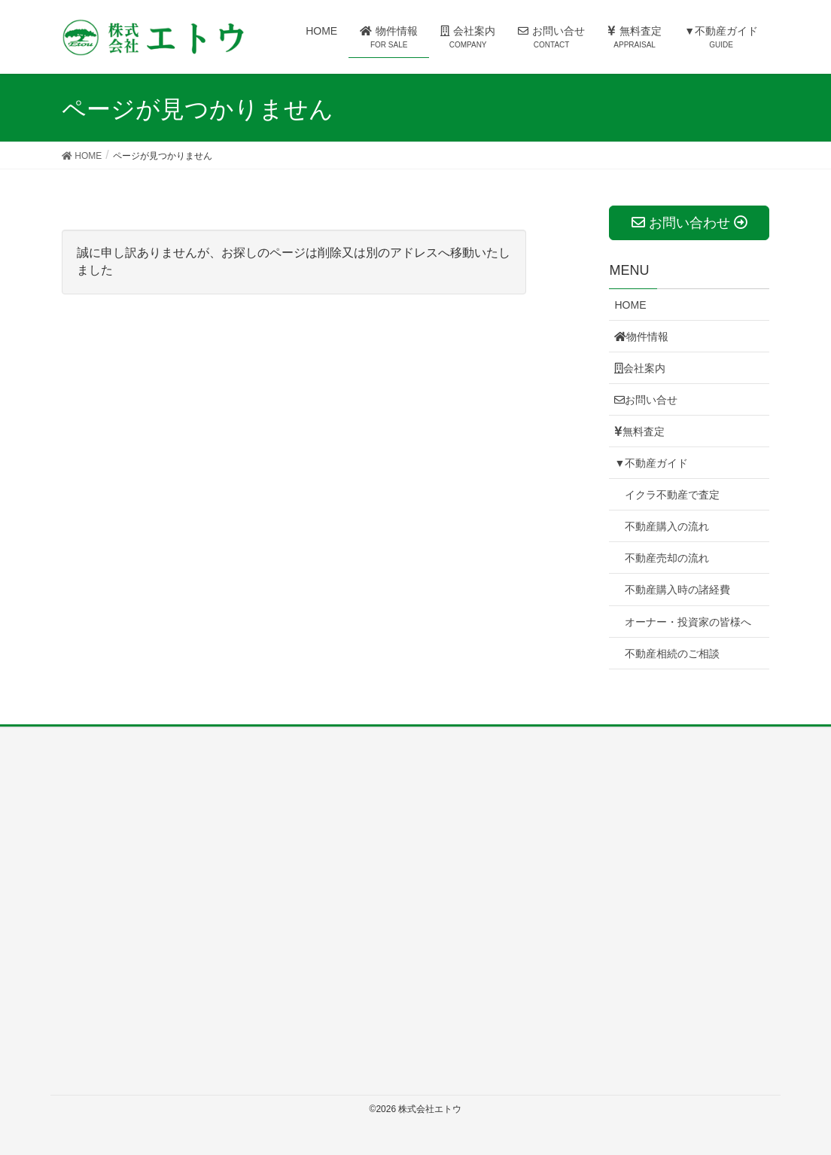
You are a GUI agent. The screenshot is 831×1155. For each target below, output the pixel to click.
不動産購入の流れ (667, 526)
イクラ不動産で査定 (672, 495)
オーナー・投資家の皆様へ (688, 622)
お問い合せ (645, 400)
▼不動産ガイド (651, 463)
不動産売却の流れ (667, 558)
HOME (630, 305)
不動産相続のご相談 (672, 654)
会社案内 (639, 368)
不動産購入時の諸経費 (677, 590)
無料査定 (639, 431)
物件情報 (641, 337)
